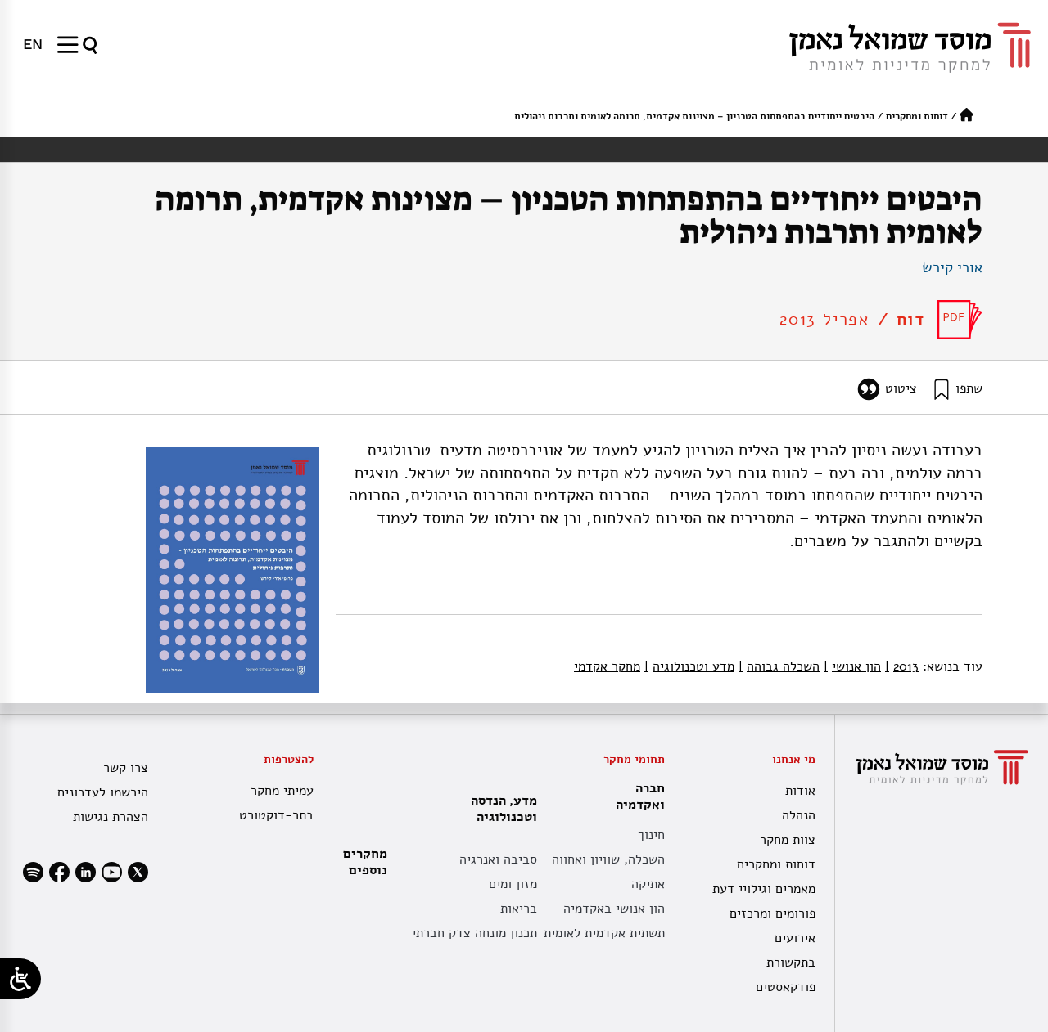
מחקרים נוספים (365, 862)
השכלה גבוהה (779, 666)
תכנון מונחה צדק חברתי (474, 933)
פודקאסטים (785, 987)
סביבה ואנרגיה (498, 859)
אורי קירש (952, 267)
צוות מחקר (787, 840)
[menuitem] (33, 44)
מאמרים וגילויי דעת (763, 889)
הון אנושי (852, 666)
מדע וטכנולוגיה (689, 666)
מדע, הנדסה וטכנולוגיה (500, 809)
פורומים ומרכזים (772, 913)
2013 (902, 666)
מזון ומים (513, 884)
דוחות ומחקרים (917, 116)
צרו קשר (125, 768)
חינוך (651, 835)
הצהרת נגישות (110, 817)
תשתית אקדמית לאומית (604, 933)
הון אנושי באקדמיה (614, 909)
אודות (800, 791)
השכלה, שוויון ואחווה (608, 859)
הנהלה (798, 815)
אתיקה (648, 884)
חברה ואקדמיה (636, 796)
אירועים (795, 938)
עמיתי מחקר (282, 791)
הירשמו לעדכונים (102, 792)
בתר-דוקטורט (276, 815)
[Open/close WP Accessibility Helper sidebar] (20, 978)
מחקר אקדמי (607, 666)
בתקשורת (790, 962)
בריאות (518, 909)
